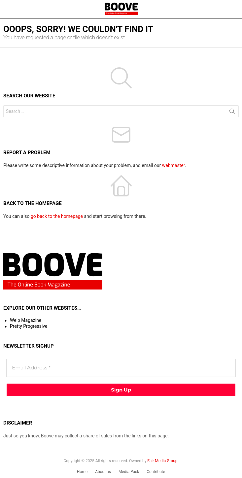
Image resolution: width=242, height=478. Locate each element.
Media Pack (129, 471)
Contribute (156, 471)
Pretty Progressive (28, 326)
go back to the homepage (57, 216)
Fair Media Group (162, 461)
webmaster (173, 165)
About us (103, 471)
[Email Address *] (121, 368)
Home (82, 471)
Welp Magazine (25, 320)
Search (232, 112)
